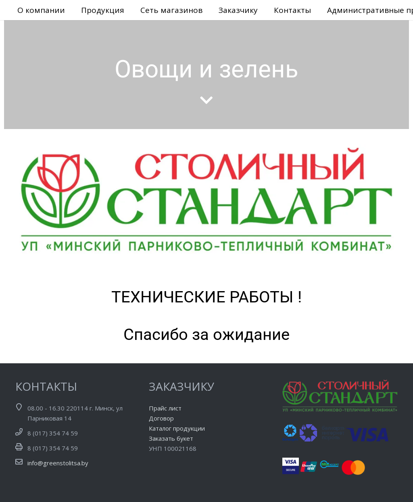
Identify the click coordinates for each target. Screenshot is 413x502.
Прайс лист (165, 408)
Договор (161, 418)
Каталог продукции (177, 428)
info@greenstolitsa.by (57, 463)
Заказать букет (171, 438)
